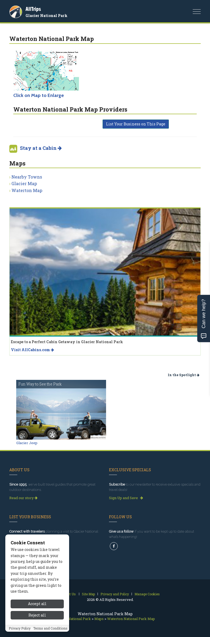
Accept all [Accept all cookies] (37, 603)
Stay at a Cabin (41, 148)
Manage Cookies (147, 594)
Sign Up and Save (126, 497)
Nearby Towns (26, 177)
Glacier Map (24, 183)
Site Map (88, 594)
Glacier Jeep (26, 442)
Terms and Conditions (50, 628)
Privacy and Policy (114, 594)
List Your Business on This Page (135, 123)
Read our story (23, 497)
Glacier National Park (47, 15)
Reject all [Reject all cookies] (37, 615)
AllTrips (33, 9)
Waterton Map (26, 190)
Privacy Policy (20, 628)
